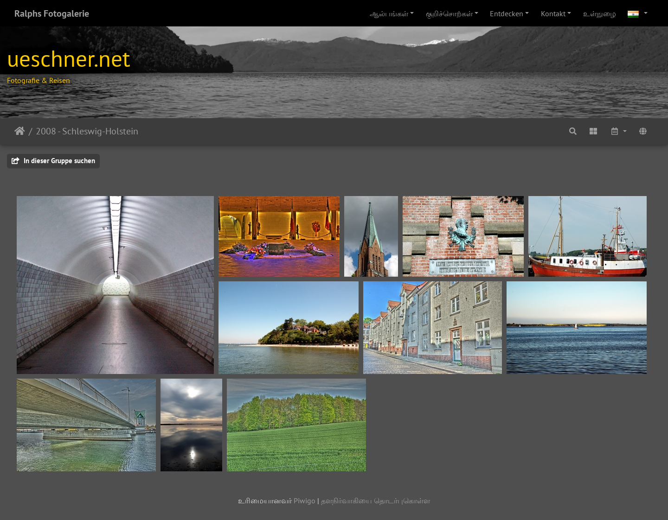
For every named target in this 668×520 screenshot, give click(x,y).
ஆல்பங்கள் (389, 13)
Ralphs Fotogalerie (51, 13)
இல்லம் (19, 131)
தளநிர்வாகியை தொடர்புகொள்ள (375, 500)
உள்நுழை (599, 13)
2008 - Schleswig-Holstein (87, 131)
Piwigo (304, 500)
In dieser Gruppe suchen (53, 160)
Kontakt (553, 13)
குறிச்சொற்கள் (449, 13)
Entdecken (506, 13)
